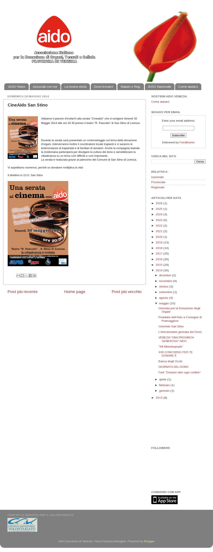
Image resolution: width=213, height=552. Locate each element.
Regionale (157, 187)
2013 (159, 397)
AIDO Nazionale (159, 86)
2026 (159, 203)
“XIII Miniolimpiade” (170, 346)
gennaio (164, 390)
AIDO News (16, 86)
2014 (159, 270)
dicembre (165, 275)
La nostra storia (75, 86)
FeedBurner (187, 142)
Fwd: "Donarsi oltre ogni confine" (179, 372)
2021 (159, 231)
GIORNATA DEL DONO (173, 366)
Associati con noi (45, 86)
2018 (159, 248)
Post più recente (22, 291)
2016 (159, 259)
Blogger (149, 541)
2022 (159, 225)
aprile (163, 379)
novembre (166, 281)
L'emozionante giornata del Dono (180, 332)
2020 (159, 237)
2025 (159, 208)
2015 (159, 264)
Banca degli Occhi (170, 361)
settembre (166, 292)
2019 (159, 242)
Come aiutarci (188, 86)
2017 (159, 253)
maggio (164, 303)
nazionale (157, 177)
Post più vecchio (127, 291)
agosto (164, 297)
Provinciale (158, 182)
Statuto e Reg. (131, 86)
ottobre (164, 286)
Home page (74, 291)
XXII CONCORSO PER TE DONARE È (175, 354)
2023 (159, 220)
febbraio (165, 385)
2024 (159, 214)
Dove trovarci (103, 86)
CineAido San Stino (171, 326)
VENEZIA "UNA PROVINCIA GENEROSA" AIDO (176, 339)
